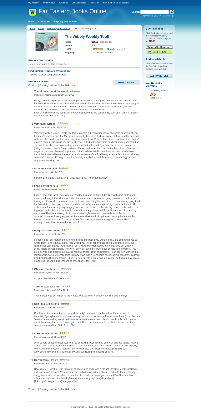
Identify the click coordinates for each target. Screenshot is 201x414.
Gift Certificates (79, 3)
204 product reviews (114, 49)
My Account (33, 3)
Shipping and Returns (65, 21)
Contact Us (44, 21)
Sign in (106, 3)
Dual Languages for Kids (58, 28)
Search (136, 11)
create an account (121, 3)
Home (31, 21)
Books (41, 28)
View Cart (94, 3)
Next (73, 85)
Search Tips (169, 16)
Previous (33, 85)
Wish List (63, 3)
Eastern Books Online (73, 11)
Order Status (49, 3)
